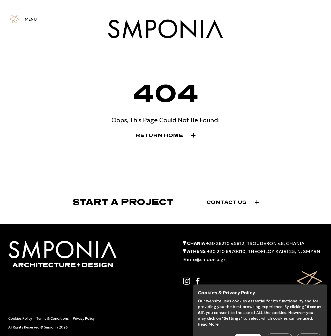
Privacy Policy (84, 318)
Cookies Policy (20, 318)
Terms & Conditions (52, 318)
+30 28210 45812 (225, 243)
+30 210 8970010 (226, 251)
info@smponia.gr (206, 259)
